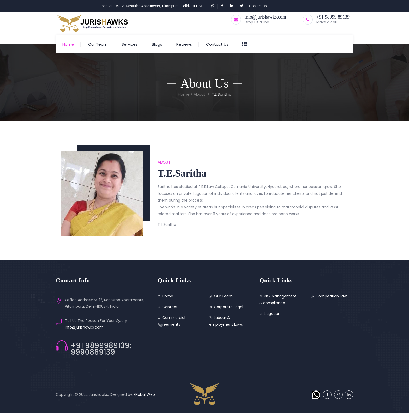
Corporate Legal (228, 306)
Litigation (272, 313)
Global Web (144, 394)
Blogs (157, 44)
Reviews (184, 44)
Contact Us (258, 6)
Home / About (192, 94)
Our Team (97, 44)
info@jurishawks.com (265, 17)
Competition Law (331, 296)
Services (130, 44)
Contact (170, 306)
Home (68, 44)
